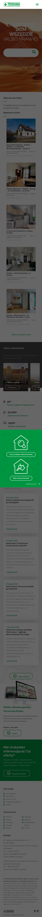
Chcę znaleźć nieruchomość (21, 454)
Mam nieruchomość (21, 478)
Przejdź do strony (33, 484)
